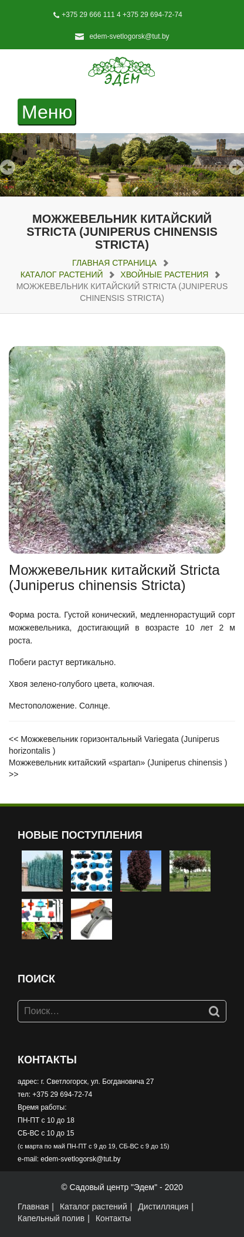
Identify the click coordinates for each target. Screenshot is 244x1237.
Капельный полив (51, 1218)
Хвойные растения (164, 274)
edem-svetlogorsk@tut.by (129, 36)
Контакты (113, 1218)
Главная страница (114, 262)
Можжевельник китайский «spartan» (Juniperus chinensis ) (118, 762)
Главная (33, 1206)
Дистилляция (163, 1206)
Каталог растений (62, 274)
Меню (48, 112)
